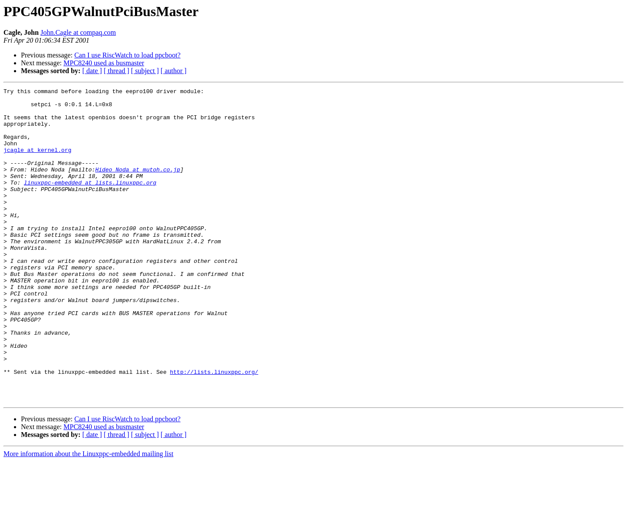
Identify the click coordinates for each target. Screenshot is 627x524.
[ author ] (174, 70)
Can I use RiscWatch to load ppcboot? (127, 55)
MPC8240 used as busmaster (104, 63)
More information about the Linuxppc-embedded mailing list (88, 516)
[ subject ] (145, 70)
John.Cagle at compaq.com (78, 32)
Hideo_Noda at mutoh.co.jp (137, 186)
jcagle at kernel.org (37, 163)
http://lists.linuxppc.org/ (214, 429)
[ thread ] (116, 70)
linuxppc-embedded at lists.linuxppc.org (90, 202)
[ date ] (92, 70)
